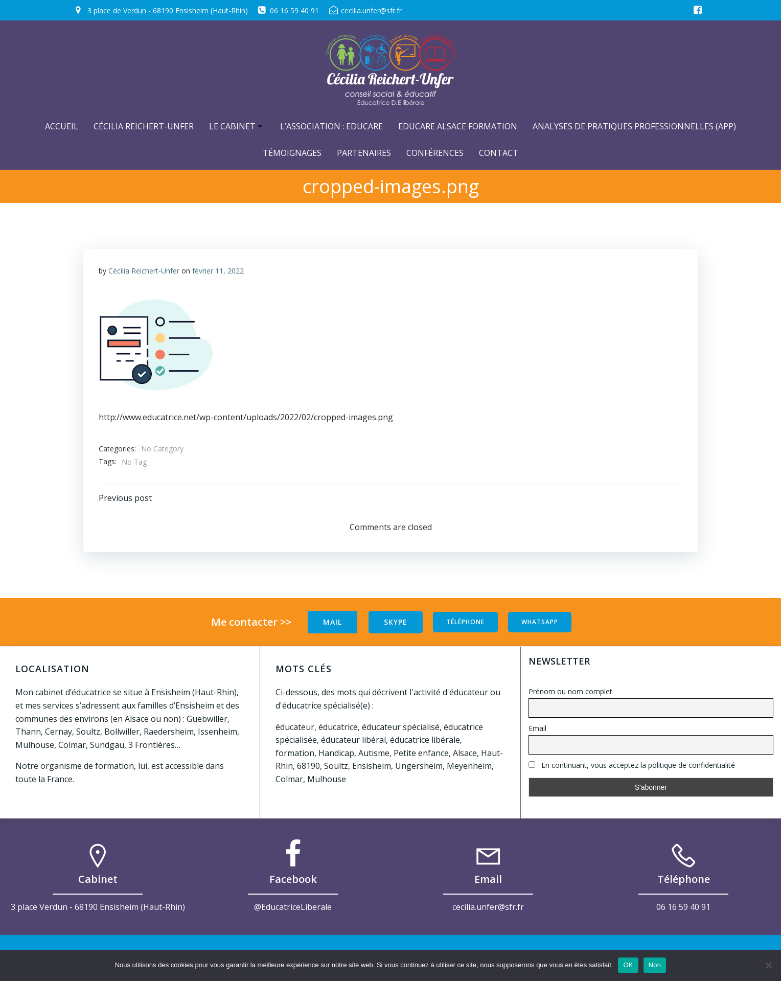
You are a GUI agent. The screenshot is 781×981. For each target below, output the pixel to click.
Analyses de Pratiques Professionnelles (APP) (634, 126)
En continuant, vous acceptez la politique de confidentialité (632, 765)
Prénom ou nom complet (570, 691)
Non (655, 965)
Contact (498, 152)
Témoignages (292, 152)
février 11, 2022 (218, 271)
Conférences (435, 152)
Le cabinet (237, 126)
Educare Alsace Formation (457, 126)
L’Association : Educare (331, 126)
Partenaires (364, 152)
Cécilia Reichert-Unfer (144, 126)
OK (628, 965)
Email (537, 728)
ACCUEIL (61, 126)
